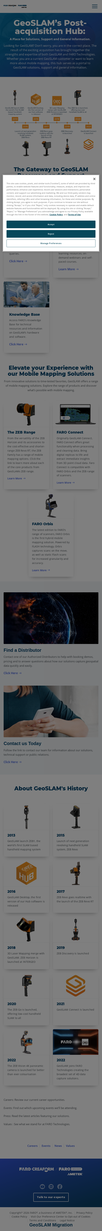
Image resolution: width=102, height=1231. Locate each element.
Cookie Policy (56, 214)
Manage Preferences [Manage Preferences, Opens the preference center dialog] (50, 243)
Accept (51, 224)
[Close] (94, 179)
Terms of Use (74, 214)
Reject (51, 233)
